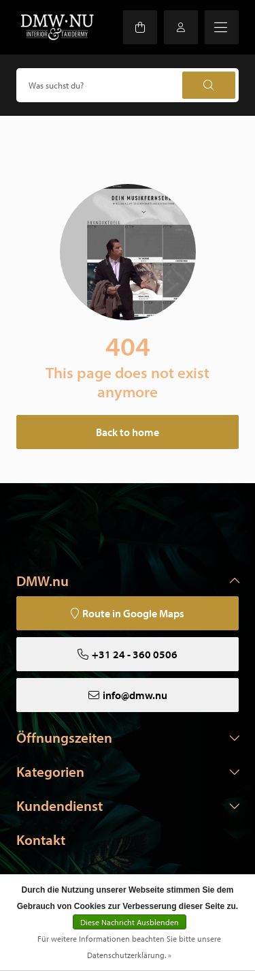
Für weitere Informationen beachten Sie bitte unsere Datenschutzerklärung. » (129, 947)
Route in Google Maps (133, 613)
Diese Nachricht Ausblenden (129, 922)
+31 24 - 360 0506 (134, 654)
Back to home (127, 432)
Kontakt (40, 839)
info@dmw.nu (135, 695)
